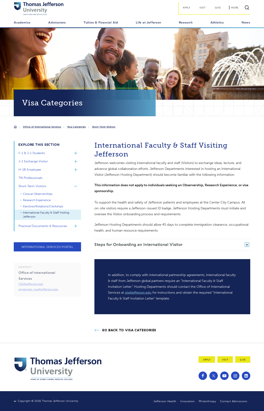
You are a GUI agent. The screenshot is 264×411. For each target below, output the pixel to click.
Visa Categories (76, 126)
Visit (202, 7)
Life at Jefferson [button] (148, 22)
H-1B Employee (30, 169)
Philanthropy (207, 401)
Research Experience (37, 200)
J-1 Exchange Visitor (33, 161)
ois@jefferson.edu (138, 293)
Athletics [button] (217, 22)
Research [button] (186, 22)
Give (218, 7)
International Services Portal (47, 247)
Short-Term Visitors (103, 126)
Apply (186, 7)
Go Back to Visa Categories (129, 330)
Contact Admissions (233, 401)
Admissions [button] (57, 22)
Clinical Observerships (37, 194)
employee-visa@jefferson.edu (38, 295)
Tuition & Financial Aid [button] (101, 22)
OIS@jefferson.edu (31, 290)
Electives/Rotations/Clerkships (43, 206)
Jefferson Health (164, 401)
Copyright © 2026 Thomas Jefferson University (48, 401)
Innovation (187, 401)
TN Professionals (31, 178)
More (233, 7)
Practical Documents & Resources (43, 226)
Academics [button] (22, 22)
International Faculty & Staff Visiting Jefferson (46, 214)
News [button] (246, 22)
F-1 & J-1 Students (32, 153)
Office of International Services (42, 126)
